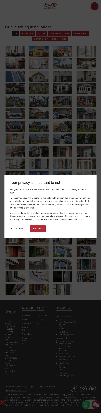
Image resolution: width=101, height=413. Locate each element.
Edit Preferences (18, 229)
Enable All (37, 229)
